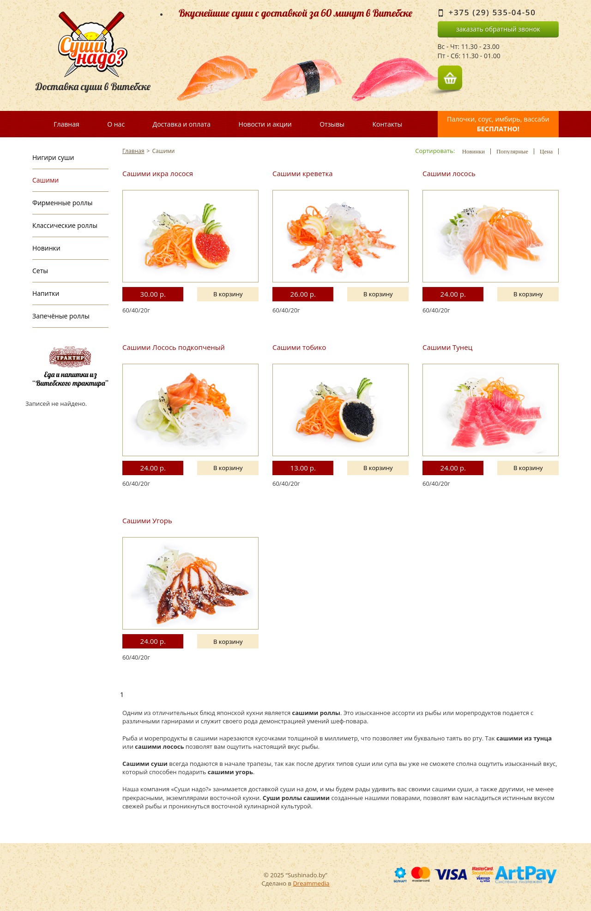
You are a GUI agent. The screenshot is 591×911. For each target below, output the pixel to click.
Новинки (46, 248)
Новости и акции (265, 124)
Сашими (45, 180)
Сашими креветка (302, 173)
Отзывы (332, 124)
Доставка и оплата (182, 124)
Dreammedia (311, 883)
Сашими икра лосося (157, 173)
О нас (116, 124)
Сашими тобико (299, 347)
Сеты (40, 270)
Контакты (387, 124)
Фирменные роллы (62, 202)
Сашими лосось (449, 173)
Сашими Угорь (147, 520)
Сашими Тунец (447, 347)
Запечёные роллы (61, 316)
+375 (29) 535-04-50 (492, 12)
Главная (66, 124)
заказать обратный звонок (498, 28)
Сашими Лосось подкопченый (173, 347)
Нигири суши (53, 157)
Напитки (45, 293)
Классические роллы (64, 225)
